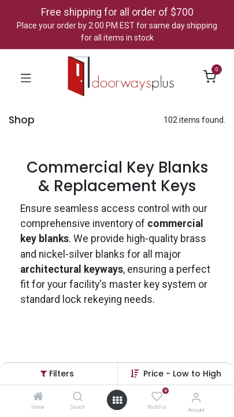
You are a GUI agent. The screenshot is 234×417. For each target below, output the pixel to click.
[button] (182, 373)
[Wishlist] (157, 397)
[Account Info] (196, 397)
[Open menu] (117, 400)
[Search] (77, 397)
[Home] (38, 397)
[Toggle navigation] (26, 77)
